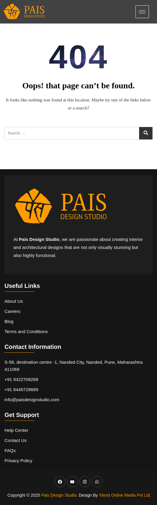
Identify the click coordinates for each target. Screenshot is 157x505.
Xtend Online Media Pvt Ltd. (125, 495)
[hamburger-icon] (142, 11)
